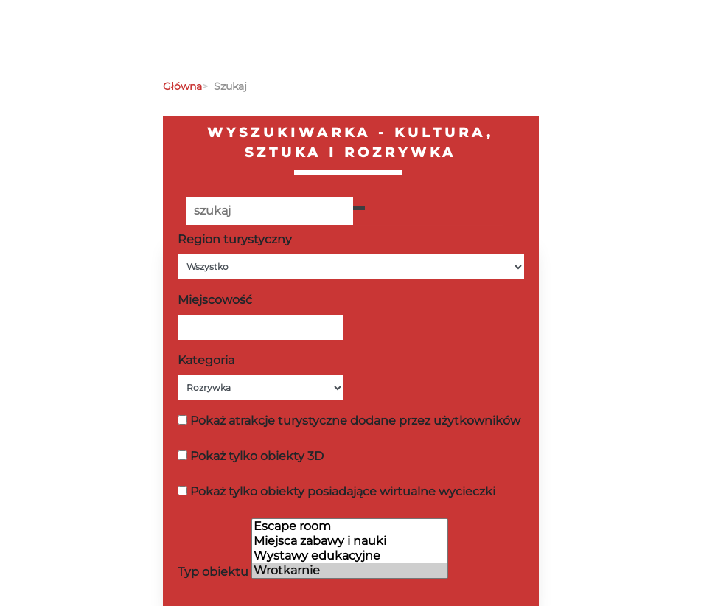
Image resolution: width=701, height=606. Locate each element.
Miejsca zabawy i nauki (349, 541)
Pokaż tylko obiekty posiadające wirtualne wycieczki (342, 491)
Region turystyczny (235, 239)
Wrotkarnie (349, 570)
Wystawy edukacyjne (349, 555)
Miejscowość (215, 300)
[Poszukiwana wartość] (269, 211)
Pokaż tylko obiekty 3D (257, 456)
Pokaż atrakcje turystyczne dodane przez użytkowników (355, 421)
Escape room (349, 526)
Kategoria (206, 360)
